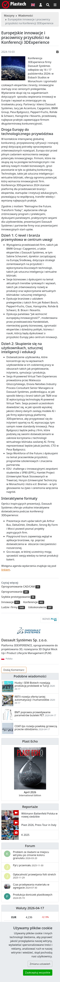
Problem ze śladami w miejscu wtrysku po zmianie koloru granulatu (31, 855)
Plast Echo (30, 741)
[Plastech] (14, 4)
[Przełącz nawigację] (55, 4)
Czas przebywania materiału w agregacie (31, 886)
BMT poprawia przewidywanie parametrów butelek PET (32, 713)
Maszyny (9, 15)
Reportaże (30, 807)
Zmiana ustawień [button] (40, 964)
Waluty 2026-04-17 (30, 908)
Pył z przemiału (28, 865)
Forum (30, 846)
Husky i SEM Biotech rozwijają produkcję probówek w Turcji (32, 684)
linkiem (5, 569)
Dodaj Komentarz (13, 670)
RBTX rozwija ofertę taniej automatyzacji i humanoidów (32, 698)
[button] (41, 4)
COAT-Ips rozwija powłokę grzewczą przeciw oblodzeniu (36, 727)
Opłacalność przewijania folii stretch (34, 876)
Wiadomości (25, 15)
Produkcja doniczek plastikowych (32, 896)
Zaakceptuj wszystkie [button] (37, 972)
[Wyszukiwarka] (48, 4)
